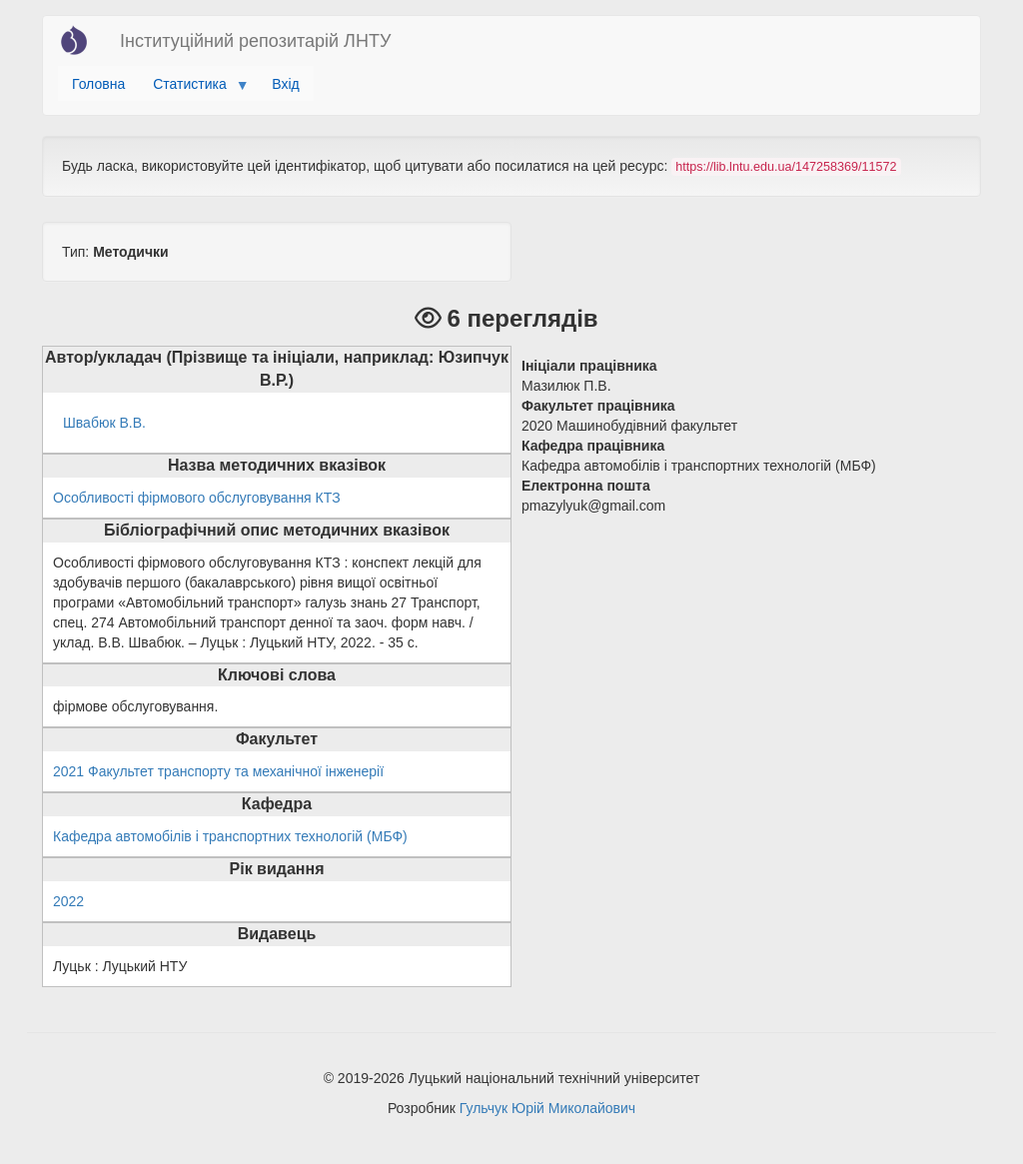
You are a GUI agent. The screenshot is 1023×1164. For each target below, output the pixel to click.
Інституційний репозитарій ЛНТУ (255, 41)
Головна (98, 84)
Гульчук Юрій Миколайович (547, 1108)
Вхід (285, 84)
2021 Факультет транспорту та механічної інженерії (218, 771)
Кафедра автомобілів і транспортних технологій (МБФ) (230, 836)
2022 (68, 901)
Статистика (193, 89)
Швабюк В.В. (104, 423)
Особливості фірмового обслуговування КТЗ (197, 498)
